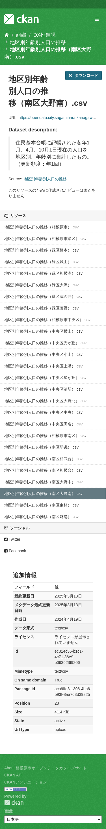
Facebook (15, 551)
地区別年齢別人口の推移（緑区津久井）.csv (43, 296)
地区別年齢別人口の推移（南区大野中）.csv (43, 482)
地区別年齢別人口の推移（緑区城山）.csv (41, 261)
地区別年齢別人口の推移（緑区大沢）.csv (41, 285)
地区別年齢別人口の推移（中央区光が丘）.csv (45, 343)
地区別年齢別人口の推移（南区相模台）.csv (43, 470)
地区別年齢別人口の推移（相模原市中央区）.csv (47, 319)
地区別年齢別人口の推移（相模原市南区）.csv (45, 435)
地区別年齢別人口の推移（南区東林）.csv (41, 505)
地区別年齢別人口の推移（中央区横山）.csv (43, 331)
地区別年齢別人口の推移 (38, 42)
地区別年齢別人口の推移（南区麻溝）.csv (41, 516)
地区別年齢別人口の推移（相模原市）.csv (41, 227)
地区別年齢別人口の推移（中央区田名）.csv (43, 424)
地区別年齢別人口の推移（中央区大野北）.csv (45, 401)
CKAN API (13, 775)
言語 (8, 811)
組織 (21, 35)
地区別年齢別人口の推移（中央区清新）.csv (43, 389)
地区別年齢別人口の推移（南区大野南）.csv (43, 493)
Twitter (12, 539)
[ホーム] (6, 35)
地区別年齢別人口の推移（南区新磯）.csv (41, 447)
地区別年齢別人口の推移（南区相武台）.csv (43, 458)
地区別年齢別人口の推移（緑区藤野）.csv (41, 308)
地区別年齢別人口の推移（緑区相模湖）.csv (43, 273)
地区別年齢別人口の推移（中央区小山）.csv (43, 354)
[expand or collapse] (97, 19)
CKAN (13, 803)
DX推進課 (44, 35)
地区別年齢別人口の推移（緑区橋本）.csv (41, 250)
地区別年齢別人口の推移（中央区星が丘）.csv (45, 377)
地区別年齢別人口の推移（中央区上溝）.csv (43, 366)
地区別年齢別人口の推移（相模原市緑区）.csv (45, 238)
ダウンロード (83, 75)
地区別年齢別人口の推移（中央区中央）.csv (43, 412)
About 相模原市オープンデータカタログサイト (45, 768)
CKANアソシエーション (25, 782)
